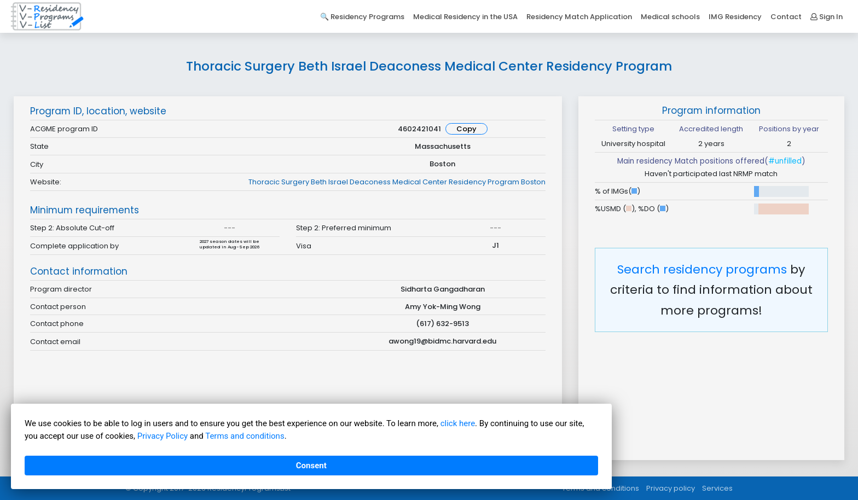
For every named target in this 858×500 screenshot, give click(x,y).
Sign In (826, 16)
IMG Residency (735, 16)
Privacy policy (703, 488)
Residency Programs (367, 16)
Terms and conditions (632, 488)
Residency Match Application (579, 16)
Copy (466, 129)
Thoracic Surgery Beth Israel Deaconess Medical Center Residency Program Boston (397, 182)
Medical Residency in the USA (465, 16)
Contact (786, 16)
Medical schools (670, 16)
